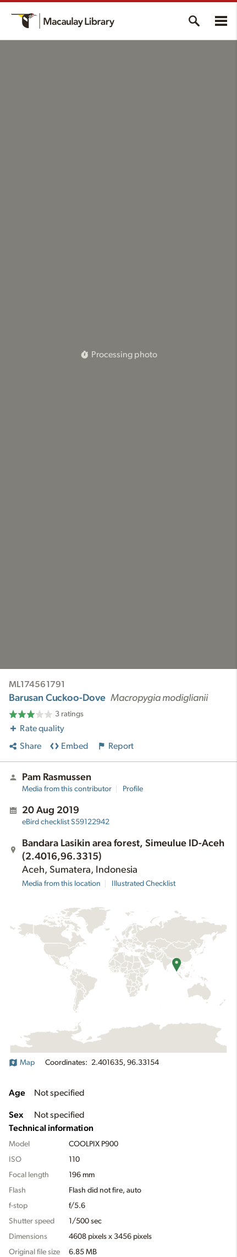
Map (22, 1062)
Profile (133, 789)
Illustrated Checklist (143, 884)
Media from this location (61, 884)
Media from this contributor (67, 789)
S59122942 (65, 822)
